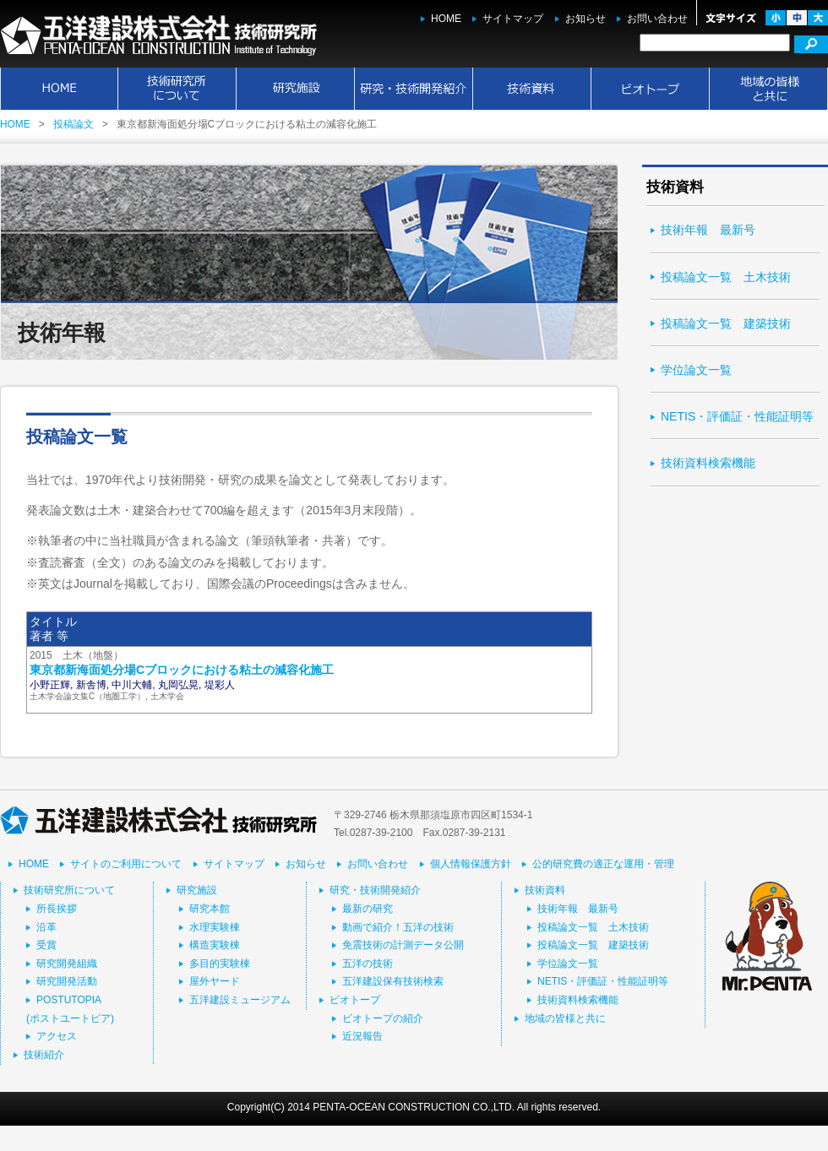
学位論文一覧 (696, 370)
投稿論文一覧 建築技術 (726, 323)
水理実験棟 (214, 927)
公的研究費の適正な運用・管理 (603, 864)
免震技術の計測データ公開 (403, 945)
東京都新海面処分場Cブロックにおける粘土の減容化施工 (182, 669)
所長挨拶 (56, 909)
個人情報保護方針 (470, 864)
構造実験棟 (214, 945)
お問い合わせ (657, 18)
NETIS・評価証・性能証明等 (737, 416)
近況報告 (362, 1036)
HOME (446, 18)
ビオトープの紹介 (382, 1018)
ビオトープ (650, 89)
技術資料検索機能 (708, 463)
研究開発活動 (66, 981)
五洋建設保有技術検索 (393, 981)
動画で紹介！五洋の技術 (398, 927)
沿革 (46, 927)
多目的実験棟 (219, 963)
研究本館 (209, 909)
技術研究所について (177, 89)
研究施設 (296, 89)
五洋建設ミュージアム (240, 1000)
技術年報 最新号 (708, 229)
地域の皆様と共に (769, 89)
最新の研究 (367, 909)
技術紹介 (44, 1055)
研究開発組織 (66, 963)
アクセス (56, 1036)
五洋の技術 (367, 963)
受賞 (46, 945)
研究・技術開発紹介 (414, 89)
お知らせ (585, 18)
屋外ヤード (214, 981)
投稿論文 (73, 124)
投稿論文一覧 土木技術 (726, 277)
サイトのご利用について (126, 864)
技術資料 (532, 89)
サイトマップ (512, 18)
